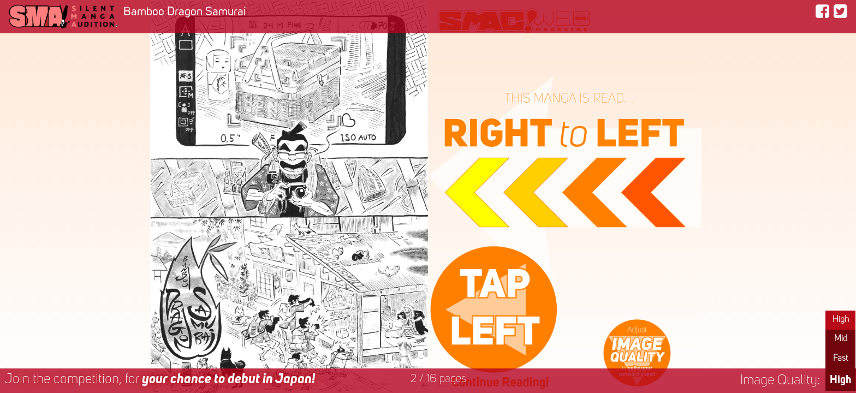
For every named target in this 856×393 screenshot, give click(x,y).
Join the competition (159, 379)
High (841, 319)
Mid (840, 339)
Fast (840, 358)
